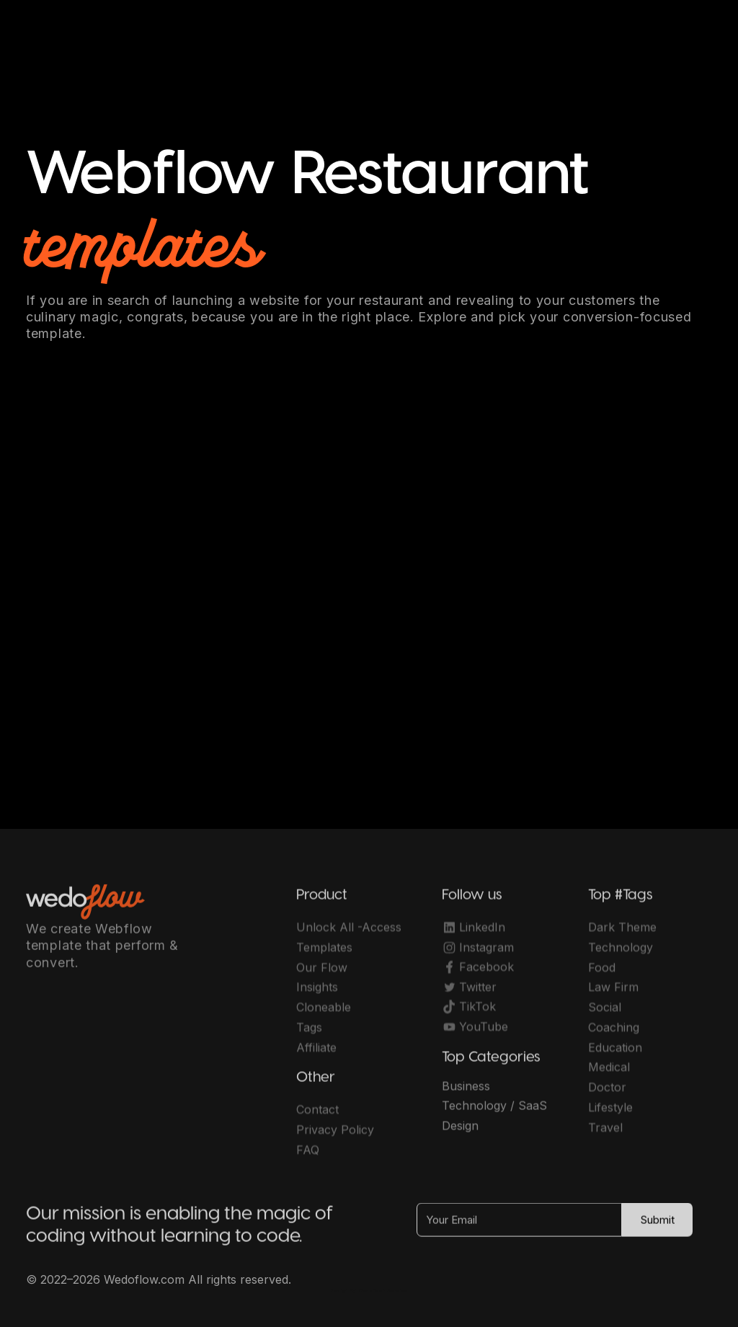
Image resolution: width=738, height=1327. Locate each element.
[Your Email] (519, 1227)
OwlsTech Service (383, 1290)
